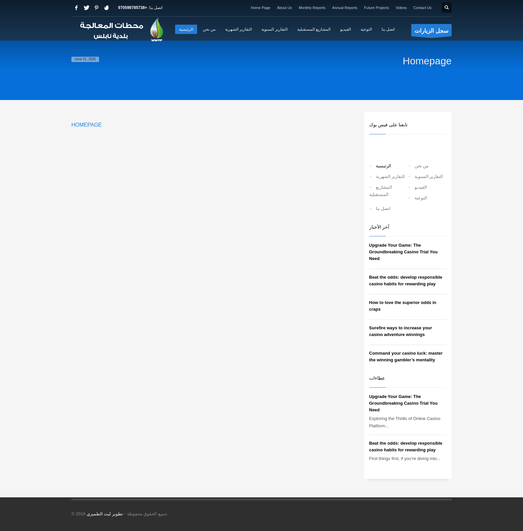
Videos (401, 8)
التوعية (421, 197)
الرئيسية (383, 165)
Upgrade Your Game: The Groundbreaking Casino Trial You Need (403, 252)
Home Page (260, 8)
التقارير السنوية (429, 176)
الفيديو (421, 187)
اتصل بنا (383, 208)
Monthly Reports (312, 8)
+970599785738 (132, 7)
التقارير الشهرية (390, 176)
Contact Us (423, 8)
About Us (284, 8)
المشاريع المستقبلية (380, 191)
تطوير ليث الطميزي (105, 513)
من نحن (422, 165)
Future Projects (376, 8)
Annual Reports (345, 8)
